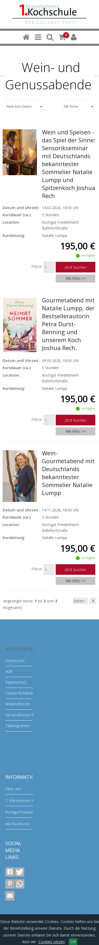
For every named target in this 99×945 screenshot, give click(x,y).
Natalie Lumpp (54, 235)
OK (73, 941)
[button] (10, 872)
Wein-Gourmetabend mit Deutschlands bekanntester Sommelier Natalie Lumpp (68, 473)
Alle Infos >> (75, 278)
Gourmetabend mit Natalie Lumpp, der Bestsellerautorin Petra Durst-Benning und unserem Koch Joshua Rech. (68, 324)
